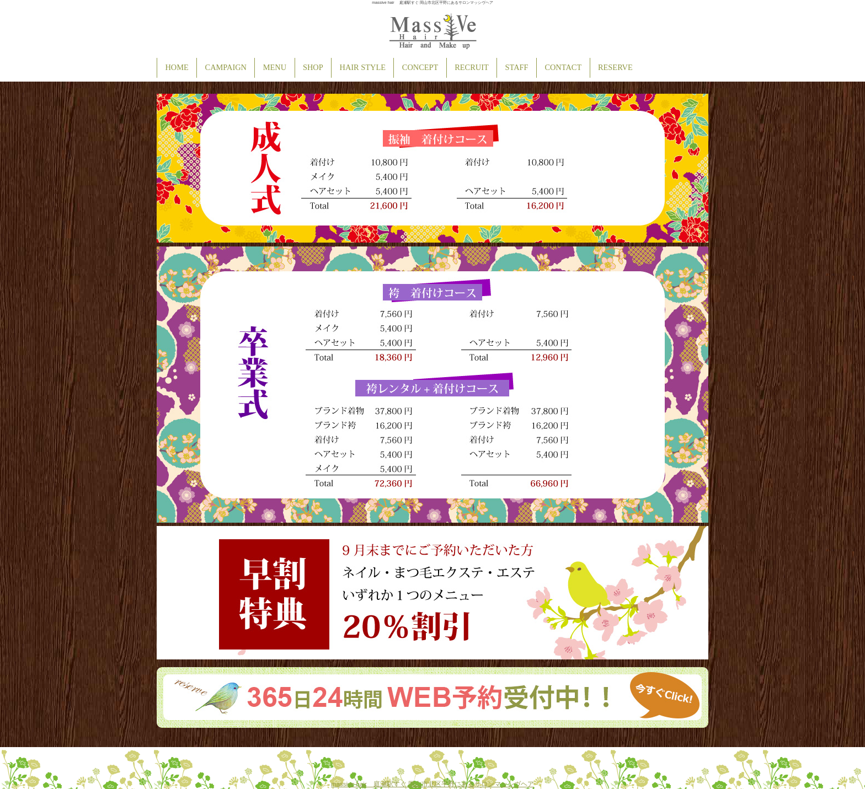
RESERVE (615, 67)
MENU (274, 67)
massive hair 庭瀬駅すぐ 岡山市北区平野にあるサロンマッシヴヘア (432, 784)
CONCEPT (420, 67)
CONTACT (562, 67)
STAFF (516, 67)
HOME (176, 67)
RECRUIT (472, 67)
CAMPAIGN (226, 67)
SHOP (313, 67)
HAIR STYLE (363, 67)
